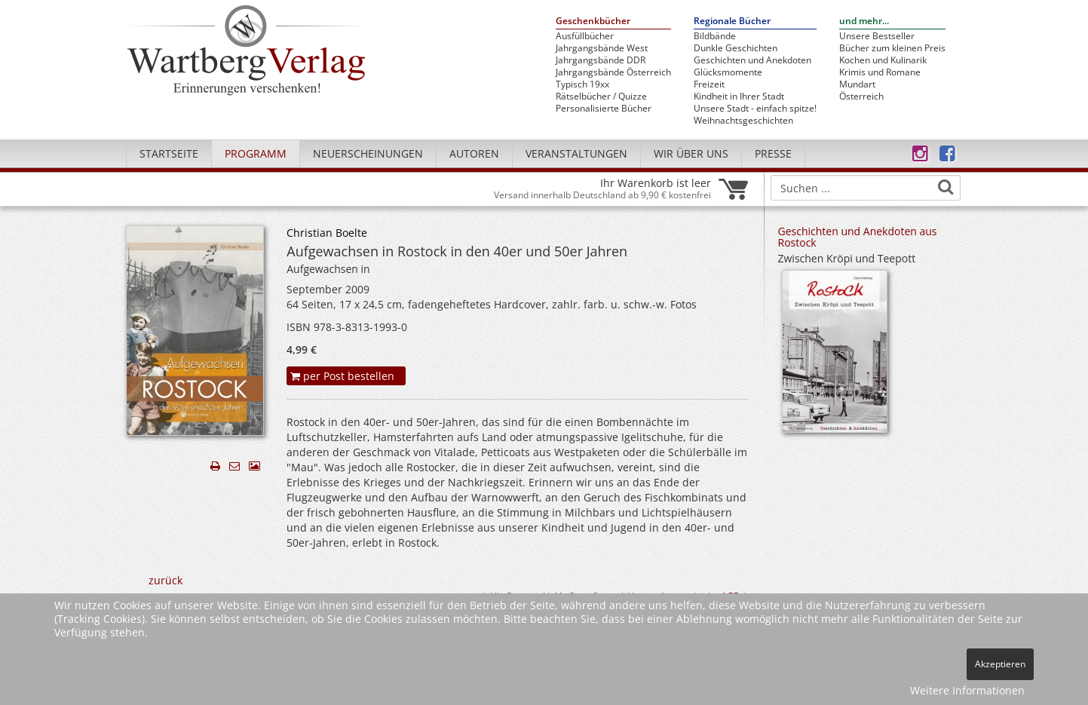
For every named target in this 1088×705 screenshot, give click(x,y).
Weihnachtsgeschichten (743, 120)
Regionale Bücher (732, 21)
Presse (773, 153)
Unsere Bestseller (877, 36)
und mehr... (864, 21)
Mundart (857, 84)
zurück (165, 580)
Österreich (861, 96)
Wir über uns (691, 153)
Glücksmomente (728, 72)
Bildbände (715, 36)
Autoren (474, 153)
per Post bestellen (342, 376)
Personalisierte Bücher (603, 108)
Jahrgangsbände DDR (600, 60)
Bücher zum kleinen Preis (892, 48)
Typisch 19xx (582, 84)
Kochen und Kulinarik (883, 60)
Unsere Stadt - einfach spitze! (755, 108)
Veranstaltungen (576, 153)
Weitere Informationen (967, 690)
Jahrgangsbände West (602, 48)
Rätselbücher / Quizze (601, 96)
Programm (256, 153)
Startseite (168, 153)
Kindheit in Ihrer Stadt (739, 96)
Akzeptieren (1000, 663)
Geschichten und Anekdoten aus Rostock (857, 237)
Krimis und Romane (880, 72)
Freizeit (709, 84)
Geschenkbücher (593, 21)
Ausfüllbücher (585, 36)
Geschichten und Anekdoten (752, 60)
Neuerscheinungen (368, 153)
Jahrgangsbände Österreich (613, 72)
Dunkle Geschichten (735, 48)
